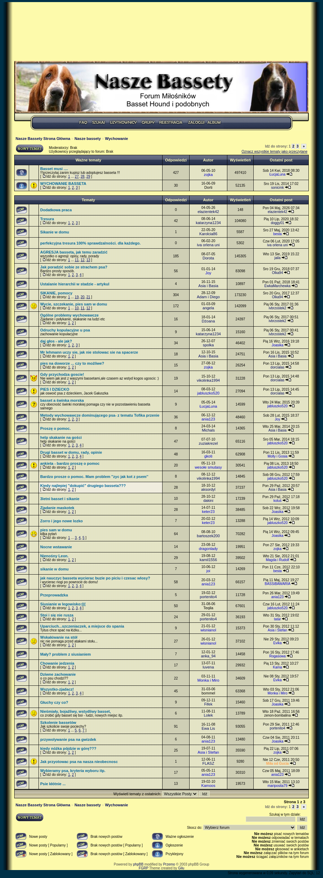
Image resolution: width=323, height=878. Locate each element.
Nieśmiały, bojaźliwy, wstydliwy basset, (75, 711)
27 (77, 176)
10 (77, 308)
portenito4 (208, 597)
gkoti (208, 456)
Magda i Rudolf (277, 560)
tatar (277, 619)
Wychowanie (116, 138)
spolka (208, 345)
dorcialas (278, 367)
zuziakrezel (208, 443)
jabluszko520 (208, 393)
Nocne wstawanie (56, 547)
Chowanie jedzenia (57, 663)
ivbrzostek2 (277, 308)
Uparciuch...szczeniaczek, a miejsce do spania (82, 626)
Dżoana (208, 321)
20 (83, 297)
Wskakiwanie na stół (58, 637)
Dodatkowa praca (56, 210)
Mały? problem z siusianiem (65, 654)
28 (83, 176)
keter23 (208, 511)
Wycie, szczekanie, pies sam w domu (73, 304)
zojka (208, 174)
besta (277, 234)
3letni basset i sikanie (59, 499)
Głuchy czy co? (54, 702)
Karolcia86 (208, 234)
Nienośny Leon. (54, 556)
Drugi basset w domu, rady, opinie (71, 452)
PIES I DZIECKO (54, 389)
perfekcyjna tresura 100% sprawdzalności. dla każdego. (90, 243)
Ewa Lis (208, 728)
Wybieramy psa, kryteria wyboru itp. (72, 771)
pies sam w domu (56, 530)
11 (77, 260)
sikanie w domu (54, 569)
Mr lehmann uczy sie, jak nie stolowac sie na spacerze (89, 352)
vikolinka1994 (208, 380)
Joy (208, 273)
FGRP (143, 868)
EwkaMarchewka (277, 286)
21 (88, 297)
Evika (277, 643)
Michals (208, 430)
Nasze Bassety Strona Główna (43, 138)
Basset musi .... (54, 169)
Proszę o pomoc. (55, 428)
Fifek (208, 704)
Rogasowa (277, 656)
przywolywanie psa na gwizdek (68, 739)
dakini (208, 500)
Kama (277, 667)
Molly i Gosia (277, 456)
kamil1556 (208, 560)
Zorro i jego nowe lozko (61, 521)
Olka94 (277, 273)
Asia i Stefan (277, 630)
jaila (277, 258)
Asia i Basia (208, 286)
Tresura (47, 219)
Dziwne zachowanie (58, 674)
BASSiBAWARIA (277, 584)
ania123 (208, 419)
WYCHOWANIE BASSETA (63, 183)
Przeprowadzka (54, 595)
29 (88, 176)
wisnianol (208, 630)
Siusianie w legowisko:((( (63, 604)
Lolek (208, 715)
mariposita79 (277, 786)
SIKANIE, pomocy (56, 293)
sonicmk (277, 187)
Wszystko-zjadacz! (57, 689)
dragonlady (208, 549)
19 (77, 297)
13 (88, 260)
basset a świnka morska (62, 400)
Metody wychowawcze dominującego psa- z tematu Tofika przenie (99, 415)
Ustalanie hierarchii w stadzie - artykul (74, 284)
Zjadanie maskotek (57, 508)
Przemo (169, 864)
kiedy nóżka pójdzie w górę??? (68, 748)
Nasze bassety (88, 138)
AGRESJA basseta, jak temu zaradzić (73, 252)
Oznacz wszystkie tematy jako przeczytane (274, 151)
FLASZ (208, 763)
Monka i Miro (208, 680)
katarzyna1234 (208, 223)
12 (83, 260)
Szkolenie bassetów (58, 722)
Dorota (208, 258)
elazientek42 (208, 212)
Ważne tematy (88, 160)
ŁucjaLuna (278, 174)
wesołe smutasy (208, 467)
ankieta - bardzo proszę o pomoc (69, 463)
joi (208, 571)
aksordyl (208, 489)
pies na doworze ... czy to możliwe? (72, 363)
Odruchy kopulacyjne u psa (65, 330)
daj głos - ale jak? (56, 341)
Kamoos (208, 785)
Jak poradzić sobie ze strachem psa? (73, 267)
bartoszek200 (208, 536)
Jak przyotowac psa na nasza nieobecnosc (79, 762)
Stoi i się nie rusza (56, 615)
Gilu (181, 868)
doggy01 (277, 223)
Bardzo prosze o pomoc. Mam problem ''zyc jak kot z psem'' (94, 477)
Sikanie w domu (54, 232)
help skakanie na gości (61, 437)
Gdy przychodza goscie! (62, 374)
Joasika (277, 345)
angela (208, 308)
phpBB (138, 864)
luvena (208, 667)
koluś (277, 501)
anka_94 (208, 656)
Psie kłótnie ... (53, 784)
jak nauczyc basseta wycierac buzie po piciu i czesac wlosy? (95, 578)
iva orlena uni (208, 245)
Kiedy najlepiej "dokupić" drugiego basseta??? (83, 486)
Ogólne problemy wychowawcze (69, 315)
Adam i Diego (208, 297)
